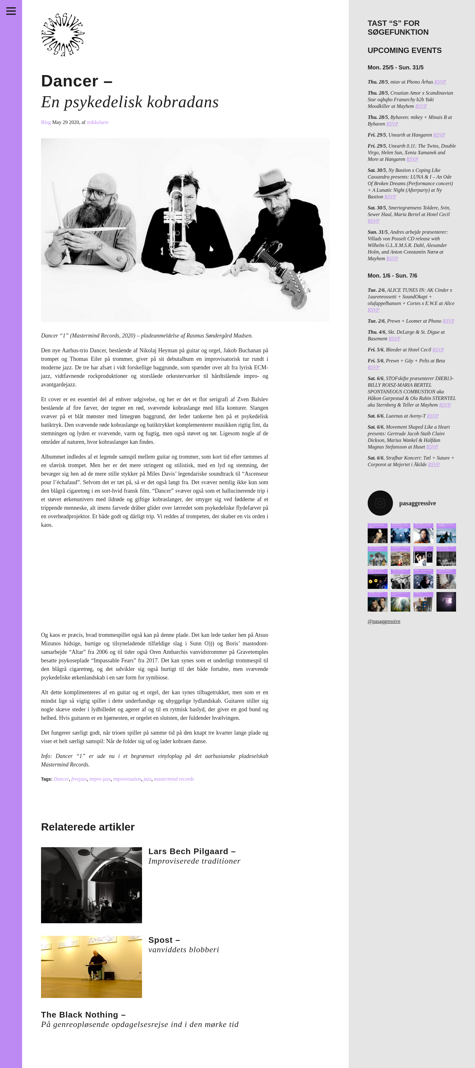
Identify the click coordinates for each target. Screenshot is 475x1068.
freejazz (79, 779)
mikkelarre (98, 122)
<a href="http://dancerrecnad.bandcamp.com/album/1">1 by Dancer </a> (104, 583)
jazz (147, 779)
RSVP (440, 82)
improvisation (127, 779)
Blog (46, 122)
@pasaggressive (384, 621)
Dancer (61, 779)
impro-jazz (100, 779)
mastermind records (174, 779)
